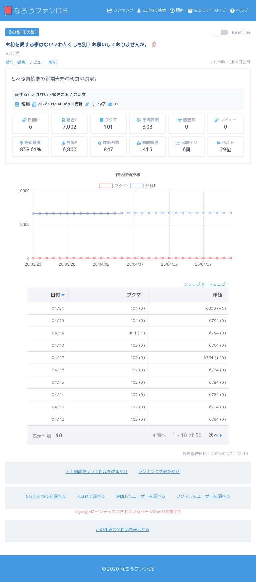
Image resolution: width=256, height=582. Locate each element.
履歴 (177, 10)
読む (10, 62)
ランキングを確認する (159, 471)
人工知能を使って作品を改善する (97, 471)
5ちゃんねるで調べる (46, 496)
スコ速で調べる (90, 496)
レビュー (37, 62)
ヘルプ (239, 10)
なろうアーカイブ (207, 10)
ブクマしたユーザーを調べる (203, 496)
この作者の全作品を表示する (122, 529)
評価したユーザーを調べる (141, 496)
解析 (53, 62)
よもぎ (12, 53)
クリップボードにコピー (206, 284)
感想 (21, 62)
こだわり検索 (151, 10)
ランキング (120, 10)
